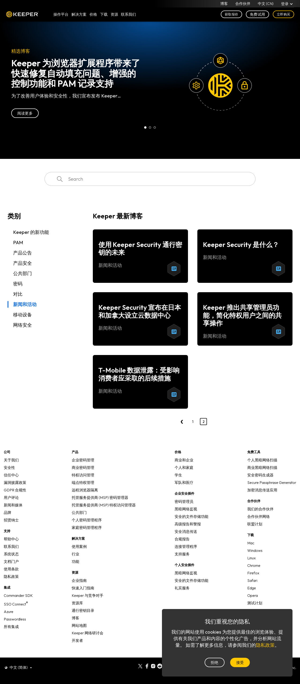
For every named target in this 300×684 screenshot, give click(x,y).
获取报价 (231, 14)
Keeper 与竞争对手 (87, 595)
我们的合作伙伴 (260, 509)
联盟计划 (254, 524)
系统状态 (11, 554)
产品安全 (22, 263)
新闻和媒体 (13, 505)
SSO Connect (16, 604)
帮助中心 (11, 539)
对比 (17, 294)
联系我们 (11, 546)
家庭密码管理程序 (87, 527)
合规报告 (182, 539)
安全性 (9, 467)
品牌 (7, 512)
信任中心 (11, 475)
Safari (252, 580)
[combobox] (150, 179)
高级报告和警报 (188, 524)
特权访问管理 (83, 475)
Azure (8, 611)
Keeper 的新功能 (31, 232)
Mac (250, 543)
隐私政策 (11, 576)
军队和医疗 (184, 482)
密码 (17, 284)
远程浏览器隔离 (85, 490)
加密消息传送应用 (262, 490)
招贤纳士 (11, 520)
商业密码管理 (83, 467)
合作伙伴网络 (258, 516)
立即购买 (283, 14)
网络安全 (22, 325)
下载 (104, 14)
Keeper (22, 14)
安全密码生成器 (260, 475)
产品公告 (22, 253)
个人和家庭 (184, 467)
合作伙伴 (242, 3)
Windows (254, 550)
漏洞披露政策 (15, 482)
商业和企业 (184, 460)
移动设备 (22, 315)
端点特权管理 (83, 482)
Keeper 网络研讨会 (87, 633)
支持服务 (182, 554)
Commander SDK (18, 595)
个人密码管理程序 (87, 520)
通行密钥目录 (83, 610)
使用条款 (11, 569)
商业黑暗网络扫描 (262, 467)
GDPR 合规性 (15, 490)
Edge (251, 588)
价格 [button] (93, 14)
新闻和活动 (25, 304)
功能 (75, 561)
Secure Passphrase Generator (271, 482)
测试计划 (254, 603)
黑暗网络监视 (186, 509)
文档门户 (11, 561)
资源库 (77, 603)
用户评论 (11, 497)
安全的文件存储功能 (191, 516)
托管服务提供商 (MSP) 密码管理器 (100, 497)
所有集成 (11, 626)
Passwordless (15, 619)
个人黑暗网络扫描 (262, 460)
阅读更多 (25, 113)
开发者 (77, 640)
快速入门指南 (83, 588)
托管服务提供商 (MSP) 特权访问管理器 (104, 505)
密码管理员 (184, 501)
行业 (75, 554)
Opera (252, 595)
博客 (224, 3)
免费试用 (257, 14)
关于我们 (11, 460)
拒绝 (214, 662)
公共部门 (22, 273)
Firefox (253, 573)
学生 (178, 475)
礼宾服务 (182, 588)
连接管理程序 (186, 546)
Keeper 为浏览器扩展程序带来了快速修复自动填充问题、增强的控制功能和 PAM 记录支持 (75, 73)
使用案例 (79, 546)
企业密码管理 (83, 460)
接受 (240, 662)
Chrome (253, 565)
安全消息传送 (186, 531)
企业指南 (79, 580)
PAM (18, 242)
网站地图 (79, 625)
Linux (251, 558)
